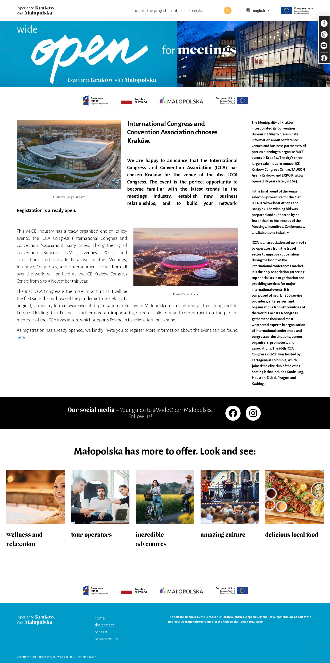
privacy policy (106, 639)
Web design (65, 656)
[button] (228, 10)
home (139, 10)
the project (156, 10)
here (21, 337)
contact (176, 10)
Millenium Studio (84, 656)
